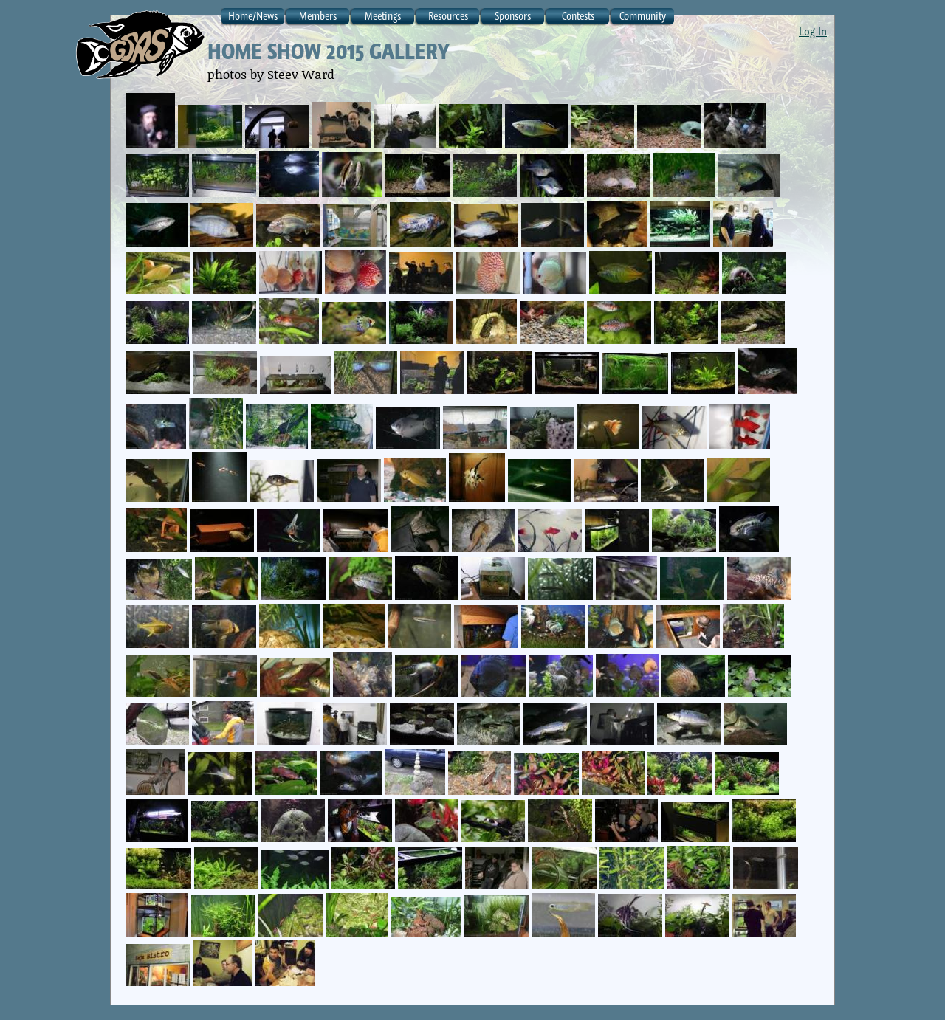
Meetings (383, 16)
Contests (578, 16)
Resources (448, 16)
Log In (813, 31)
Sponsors (513, 16)
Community (642, 16)
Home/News (253, 16)
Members (318, 16)
